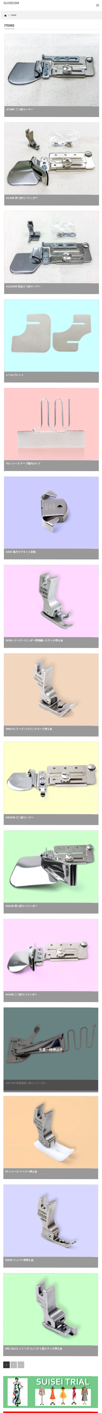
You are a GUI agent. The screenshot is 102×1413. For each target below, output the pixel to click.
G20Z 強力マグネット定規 (21, 551)
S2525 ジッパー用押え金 (19, 1259)
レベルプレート (15, 374)
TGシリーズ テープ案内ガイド (23, 463)
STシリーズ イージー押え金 (21, 1171)
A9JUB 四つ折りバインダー (21, 906)
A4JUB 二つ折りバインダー (21, 994)
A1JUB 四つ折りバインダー (22, 197)
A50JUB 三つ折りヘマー (19, 817)
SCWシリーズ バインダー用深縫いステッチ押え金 (34, 640)
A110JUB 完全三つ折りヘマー (23, 286)
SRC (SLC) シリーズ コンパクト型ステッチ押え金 (33, 1348)
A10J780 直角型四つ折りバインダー (26, 1083)
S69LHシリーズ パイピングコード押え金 (29, 728)
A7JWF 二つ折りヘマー (19, 109)
